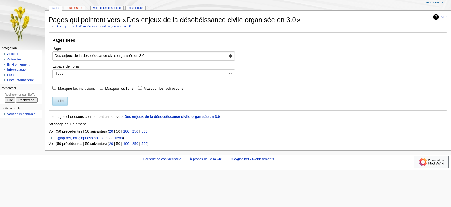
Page (55, 7)
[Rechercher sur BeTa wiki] (21, 94)
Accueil (12, 53)
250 (135, 131)
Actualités (14, 59)
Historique (135, 7)
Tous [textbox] (59, 74)
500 (144, 131)
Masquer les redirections (163, 89)
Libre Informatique (20, 80)
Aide (439, 17)
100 (126, 131)
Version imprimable (21, 114)
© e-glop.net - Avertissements (252, 159)
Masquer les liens (119, 89)
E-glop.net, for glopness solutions (81, 138)
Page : (57, 49)
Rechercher (9, 88)
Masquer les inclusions (76, 89)
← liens (116, 138)
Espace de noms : (67, 66)
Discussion (74, 7)
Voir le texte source (107, 7)
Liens (11, 74)
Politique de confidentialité (162, 159)
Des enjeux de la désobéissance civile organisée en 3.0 (93, 26)
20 (111, 131)
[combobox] (143, 56)
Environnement (18, 64)
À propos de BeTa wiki (206, 159)
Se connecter (435, 2)
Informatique (16, 69)
